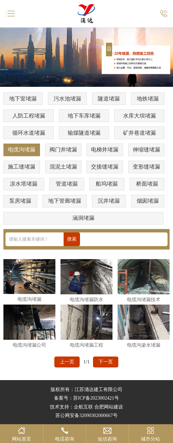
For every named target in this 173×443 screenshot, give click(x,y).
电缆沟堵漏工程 (86, 345)
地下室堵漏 (23, 99)
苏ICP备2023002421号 (96, 398)
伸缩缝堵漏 (146, 149)
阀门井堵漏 (63, 149)
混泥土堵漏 (63, 167)
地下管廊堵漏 (64, 201)
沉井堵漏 (109, 201)
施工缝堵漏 (21, 167)
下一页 (105, 361)
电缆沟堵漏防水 (86, 299)
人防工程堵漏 (28, 116)
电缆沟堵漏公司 (29, 345)
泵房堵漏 (20, 201)
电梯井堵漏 (104, 149)
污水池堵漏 (67, 99)
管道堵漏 (67, 184)
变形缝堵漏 (146, 167)
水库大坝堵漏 (139, 116)
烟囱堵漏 (148, 201)
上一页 (67, 361)
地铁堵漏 (148, 99)
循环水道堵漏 (28, 133)
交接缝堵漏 (104, 167)
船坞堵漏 (107, 184)
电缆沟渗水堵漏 (143, 345)
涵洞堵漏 (83, 218)
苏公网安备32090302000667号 (86, 415)
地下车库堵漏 (84, 116)
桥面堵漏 (147, 184)
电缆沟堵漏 (21, 149)
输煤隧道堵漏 (84, 133)
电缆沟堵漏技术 (143, 299)
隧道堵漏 (109, 99)
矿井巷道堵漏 (139, 133)
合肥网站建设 (108, 407)
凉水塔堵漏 (23, 184)
